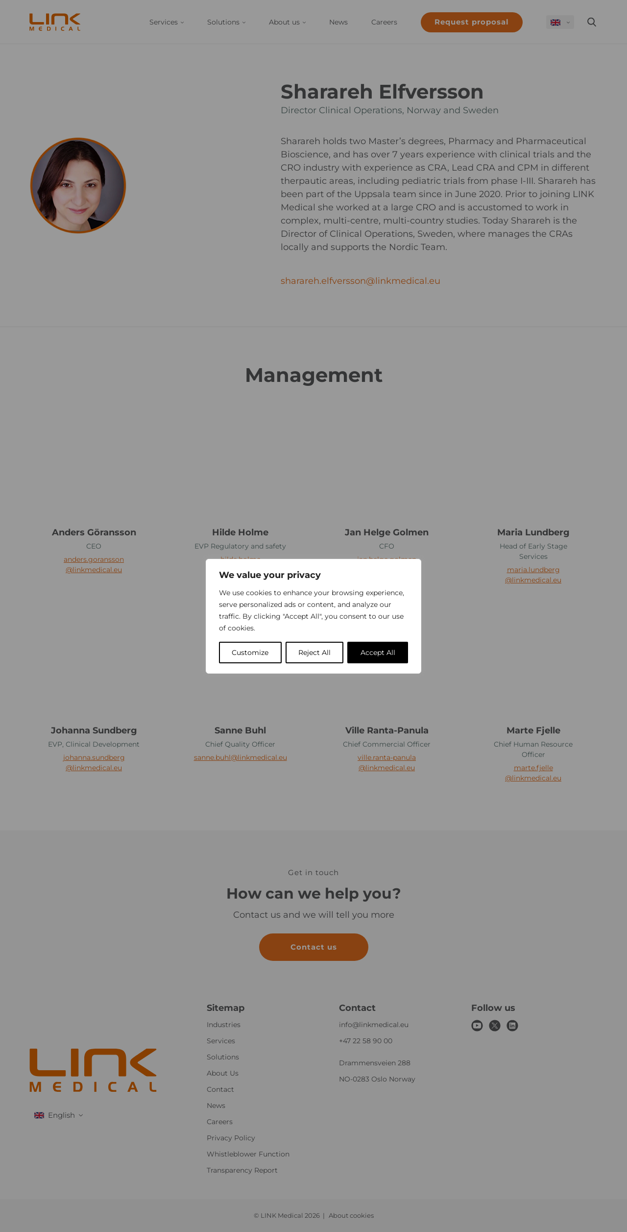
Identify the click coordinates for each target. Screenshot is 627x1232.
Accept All (378, 652)
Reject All (314, 652)
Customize (250, 652)
